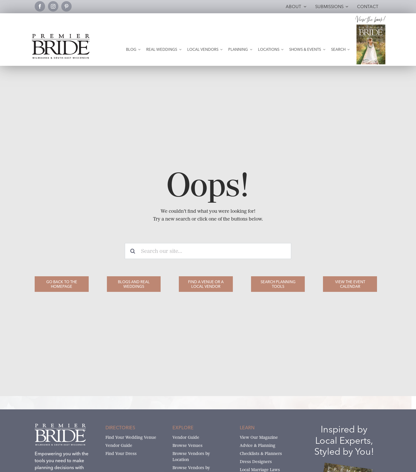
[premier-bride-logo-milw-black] (61, 36)
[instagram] (53, 6)
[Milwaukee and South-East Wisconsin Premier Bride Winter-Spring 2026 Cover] (370, 27)
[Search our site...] (208, 251)
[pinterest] (66, 6)
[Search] (133, 251)
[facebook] (40, 6)
